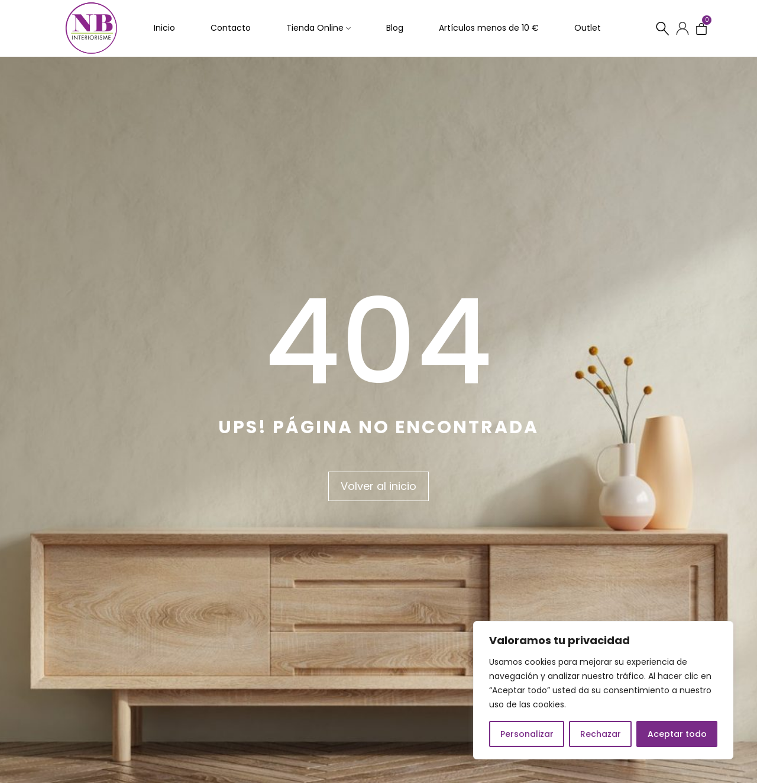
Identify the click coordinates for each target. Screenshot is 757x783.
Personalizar (527, 734)
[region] (603, 690)
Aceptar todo (677, 734)
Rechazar (600, 734)
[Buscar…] (662, 29)
